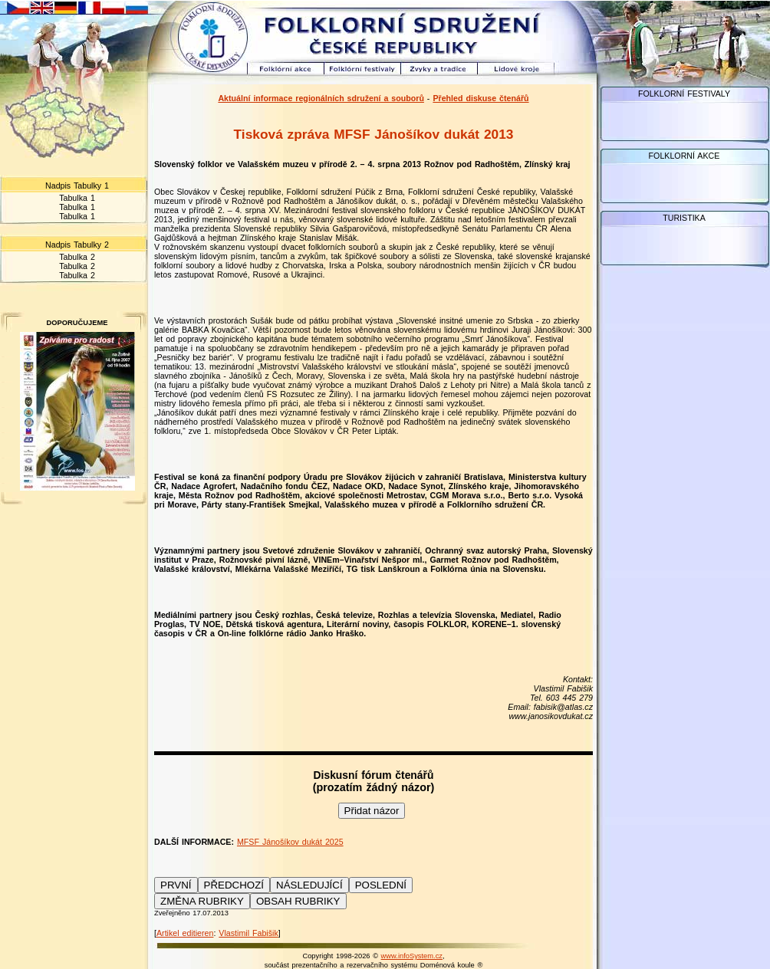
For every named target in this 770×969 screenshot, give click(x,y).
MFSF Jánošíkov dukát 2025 (290, 841)
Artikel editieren (184, 933)
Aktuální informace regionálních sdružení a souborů (321, 98)
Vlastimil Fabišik (248, 933)
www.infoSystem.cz (412, 956)
